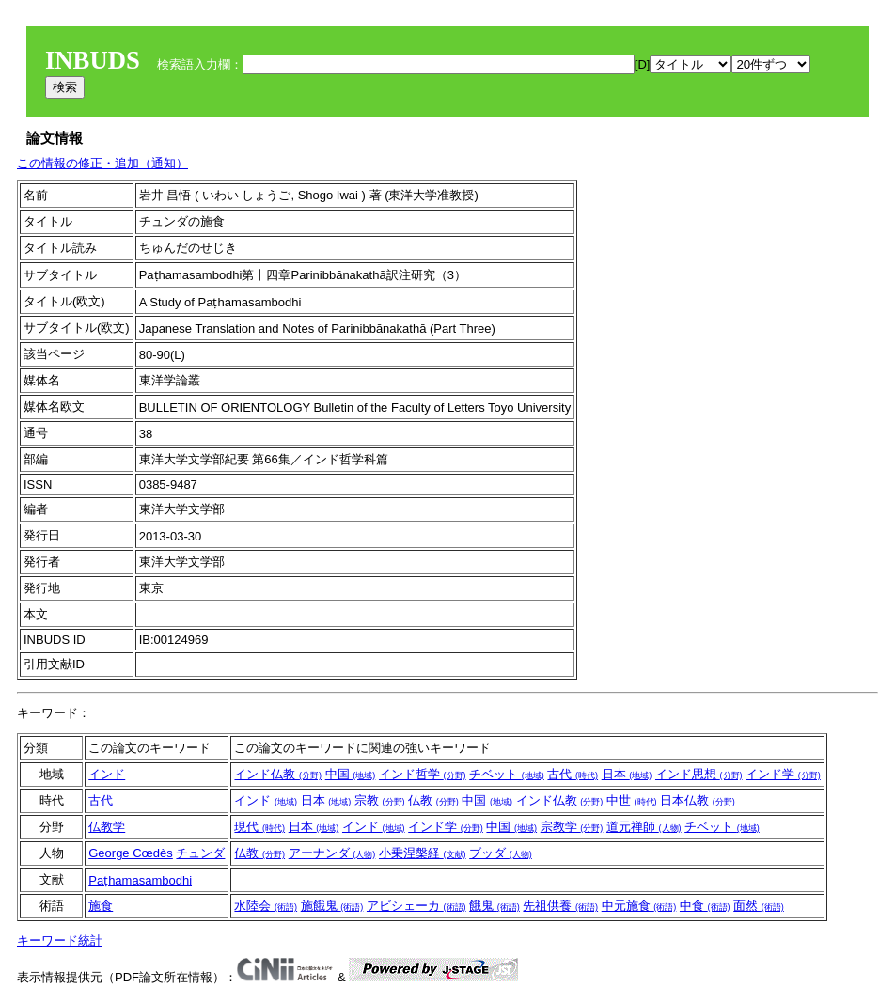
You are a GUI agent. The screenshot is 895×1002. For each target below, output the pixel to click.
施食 (100, 906)
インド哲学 (422, 774)
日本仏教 (697, 800)
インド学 (783, 774)
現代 (259, 827)
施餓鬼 (332, 906)
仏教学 (106, 827)
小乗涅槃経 (422, 853)
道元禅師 (644, 827)
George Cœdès (130, 853)
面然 (758, 906)
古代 (572, 774)
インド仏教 (278, 774)
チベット (506, 774)
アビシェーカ (416, 906)
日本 (627, 774)
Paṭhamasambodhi (140, 880)
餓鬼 (494, 906)
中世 (631, 800)
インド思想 (699, 774)
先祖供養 (560, 906)
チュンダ (200, 853)
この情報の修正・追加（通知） (102, 163)
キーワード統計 (59, 940)
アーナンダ (332, 853)
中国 (350, 774)
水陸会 (265, 906)
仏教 (433, 800)
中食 (705, 906)
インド (106, 774)
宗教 (379, 800)
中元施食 (639, 906)
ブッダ (500, 853)
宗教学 (572, 827)
